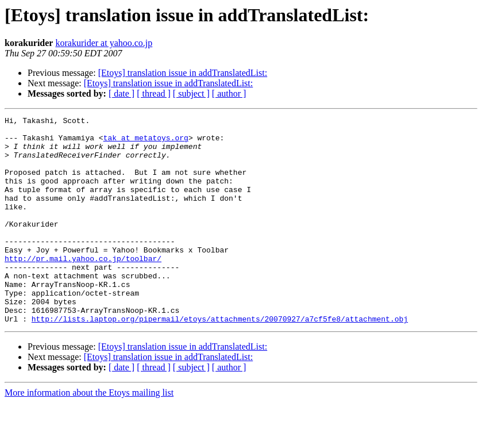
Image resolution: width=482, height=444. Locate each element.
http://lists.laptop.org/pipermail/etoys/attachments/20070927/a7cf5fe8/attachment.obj (220, 360)
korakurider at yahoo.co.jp (103, 43)
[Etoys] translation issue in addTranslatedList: (182, 73)
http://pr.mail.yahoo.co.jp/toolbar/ (83, 287)
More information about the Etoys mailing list (89, 434)
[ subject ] (191, 93)
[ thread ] (154, 93)
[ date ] (121, 93)
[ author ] (229, 93)
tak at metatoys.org (145, 142)
